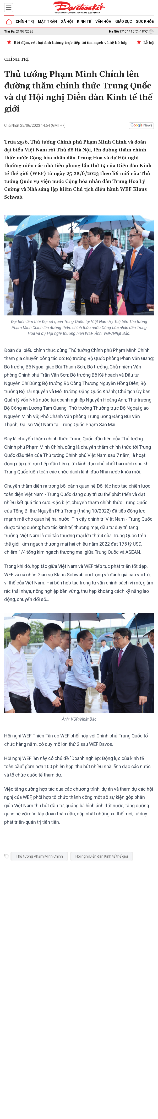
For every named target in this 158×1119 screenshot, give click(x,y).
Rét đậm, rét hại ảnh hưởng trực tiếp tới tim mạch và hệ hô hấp (71, 42)
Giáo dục (123, 21)
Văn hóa (103, 21)
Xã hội (67, 21)
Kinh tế (84, 21)
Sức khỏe (145, 21)
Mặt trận (47, 21)
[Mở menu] (8, 7)
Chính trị (25, 21)
